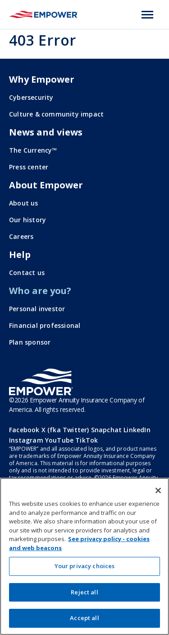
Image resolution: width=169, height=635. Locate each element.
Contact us (27, 272)
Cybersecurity (31, 97)
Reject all (84, 592)
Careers (21, 236)
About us (23, 203)
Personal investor (37, 308)
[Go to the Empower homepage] (41, 382)
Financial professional (44, 325)
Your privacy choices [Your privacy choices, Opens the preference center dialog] (85, 566)
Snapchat (106, 429)
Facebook (24, 429)
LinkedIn (137, 429)
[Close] (158, 490)
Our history (27, 219)
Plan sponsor (29, 342)
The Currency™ (33, 150)
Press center (28, 167)
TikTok (86, 440)
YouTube (59, 440)
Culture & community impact (56, 114)
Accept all (84, 618)
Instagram (26, 440)
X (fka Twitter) (65, 429)
